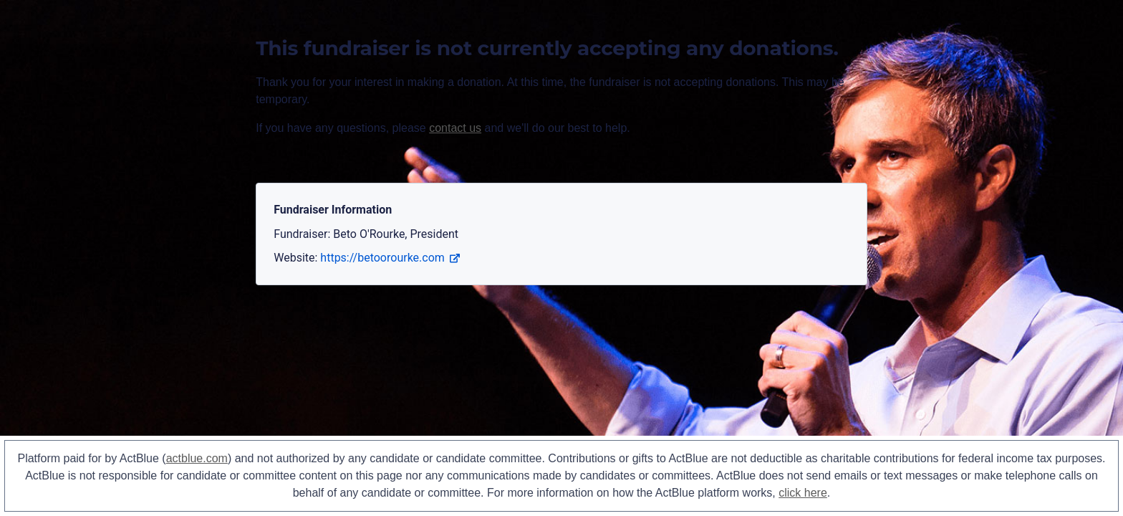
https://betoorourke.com (389, 257)
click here (803, 493)
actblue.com (197, 458)
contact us (455, 128)
